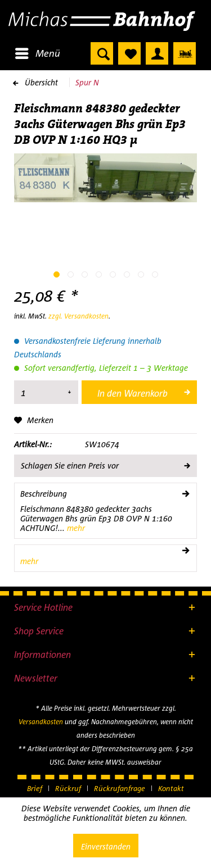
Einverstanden (106, 846)
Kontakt (171, 788)
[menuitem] (37, 53)
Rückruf (68, 788)
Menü (37, 51)
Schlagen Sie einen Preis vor (105, 463)
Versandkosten (41, 721)
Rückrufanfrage (119, 788)
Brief (34, 788)
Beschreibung (43, 493)
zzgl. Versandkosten (78, 316)
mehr (75, 528)
